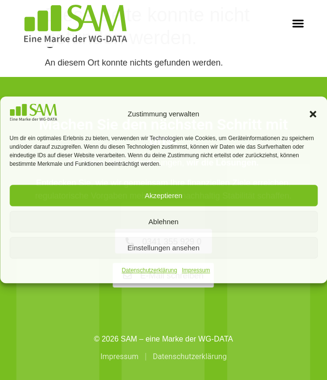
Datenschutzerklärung (149, 270)
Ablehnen (163, 222)
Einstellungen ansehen (164, 248)
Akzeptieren (163, 195)
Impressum (196, 270)
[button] (313, 114)
